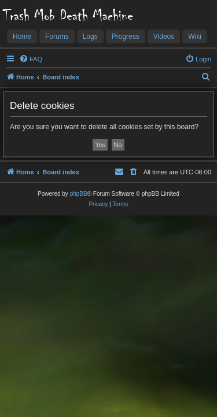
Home (22, 36)
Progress (125, 36)
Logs (90, 36)
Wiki (194, 36)
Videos (163, 36)
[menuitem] (30, 59)
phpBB (78, 194)
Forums (57, 36)
